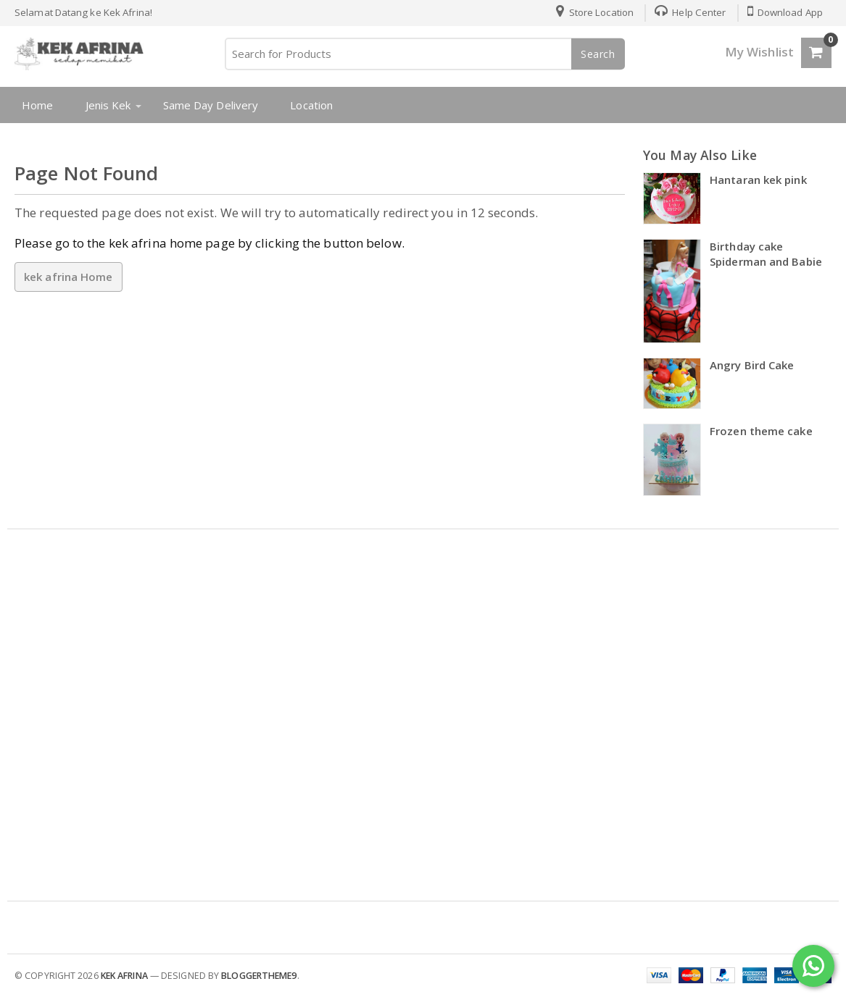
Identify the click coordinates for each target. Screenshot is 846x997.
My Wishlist (759, 51)
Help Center (690, 12)
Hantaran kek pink (758, 179)
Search (598, 54)
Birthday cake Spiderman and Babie (766, 254)
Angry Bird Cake (752, 365)
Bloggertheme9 (258, 975)
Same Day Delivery (211, 105)
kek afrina (124, 975)
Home (37, 105)
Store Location (595, 12)
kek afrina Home (68, 276)
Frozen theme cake (761, 431)
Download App (785, 12)
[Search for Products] (424, 54)
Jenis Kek (108, 105)
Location (311, 105)
